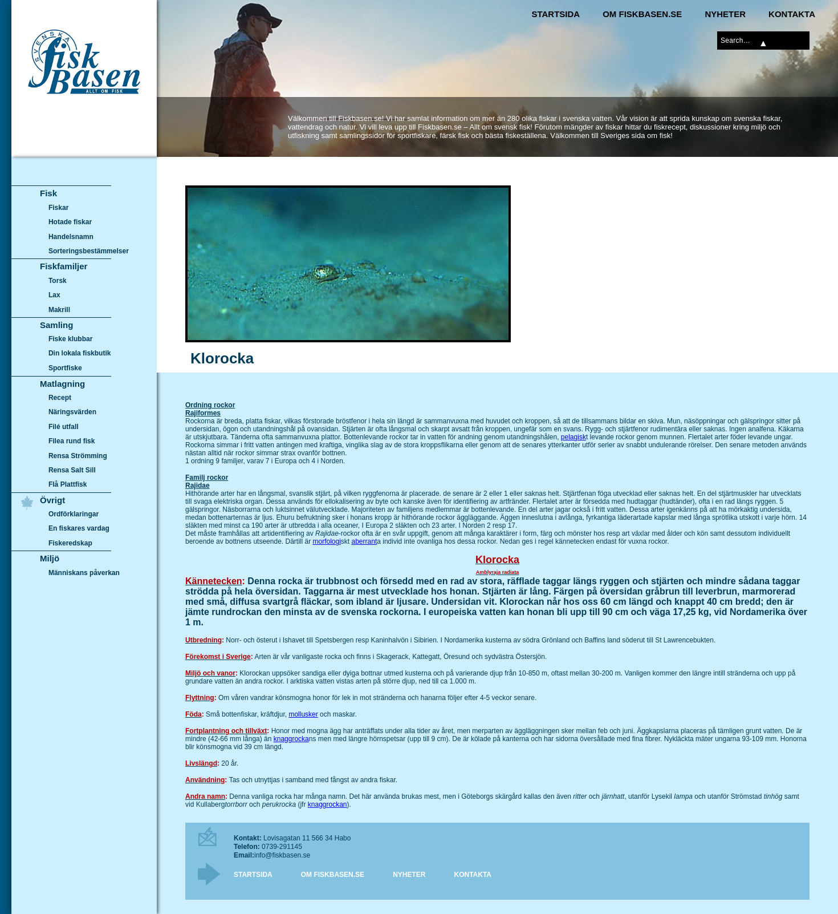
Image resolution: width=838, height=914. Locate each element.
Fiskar (58, 208)
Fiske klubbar (70, 339)
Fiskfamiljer (63, 266)
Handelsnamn (70, 237)
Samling (56, 325)
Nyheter (725, 14)
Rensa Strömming (77, 456)
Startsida (555, 14)
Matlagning (62, 384)
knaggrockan (327, 804)
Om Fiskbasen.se (642, 14)
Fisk (48, 193)
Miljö (49, 558)
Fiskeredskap (70, 543)
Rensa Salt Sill (72, 470)
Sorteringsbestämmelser (88, 251)
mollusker (303, 714)
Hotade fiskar (70, 222)
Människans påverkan (84, 573)
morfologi (326, 541)
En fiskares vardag (78, 529)
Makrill (59, 310)
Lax (54, 295)
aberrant (364, 541)
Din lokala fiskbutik (79, 354)
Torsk (57, 281)
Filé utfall (63, 427)
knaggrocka (291, 739)
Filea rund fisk (71, 441)
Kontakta (791, 14)
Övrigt (52, 500)
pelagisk (573, 437)
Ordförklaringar (73, 514)
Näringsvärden (72, 412)
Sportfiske (65, 368)
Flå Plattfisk (67, 484)
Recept (59, 398)
